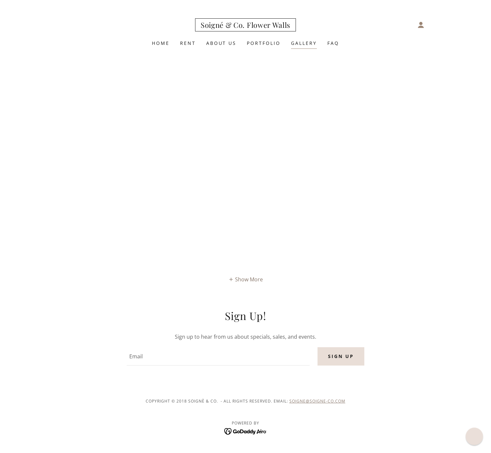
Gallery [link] (304, 43)
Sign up (341, 356)
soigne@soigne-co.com (317, 401)
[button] (420, 24)
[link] (245, 25)
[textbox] (218, 356)
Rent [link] (188, 43)
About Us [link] (221, 43)
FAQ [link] (333, 43)
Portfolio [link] (264, 43)
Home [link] (161, 43)
